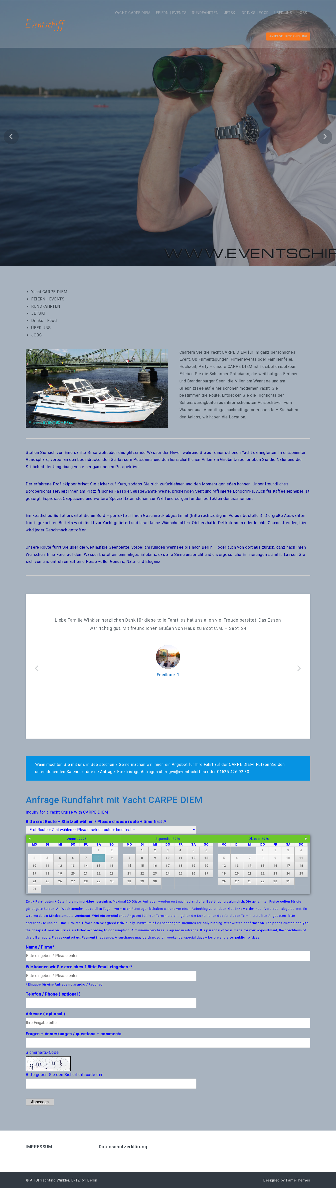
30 (112, 881)
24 (34, 881)
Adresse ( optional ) (45, 1013)
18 (47, 873)
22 (98, 873)
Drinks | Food (248, 12)
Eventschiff (45, 24)
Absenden (40, 1101)
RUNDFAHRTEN (192, 12)
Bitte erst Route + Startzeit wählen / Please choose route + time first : (96, 821)
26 (60, 881)
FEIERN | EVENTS (155, 12)
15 (98, 865)
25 (47, 881)
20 (73, 873)
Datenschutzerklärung (123, 1146)
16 (112, 865)
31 (34, 889)
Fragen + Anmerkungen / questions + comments (74, 1033)
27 (73, 881)
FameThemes (298, 1180)
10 (34, 865)
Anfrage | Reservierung (288, 36)
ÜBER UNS (279, 12)
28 (86, 881)
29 (98, 881)
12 (60, 865)
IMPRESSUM (39, 1146)
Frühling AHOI (168, 147)
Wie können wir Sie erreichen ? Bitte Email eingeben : (79, 966)
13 (73, 865)
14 (86, 865)
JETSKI (219, 12)
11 (47, 865)
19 (60, 873)
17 (34, 873)
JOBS (301, 12)
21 (86, 873)
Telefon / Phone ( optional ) (53, 993)
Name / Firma (40, 946)
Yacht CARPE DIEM (113, 12)
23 (112, 873)
